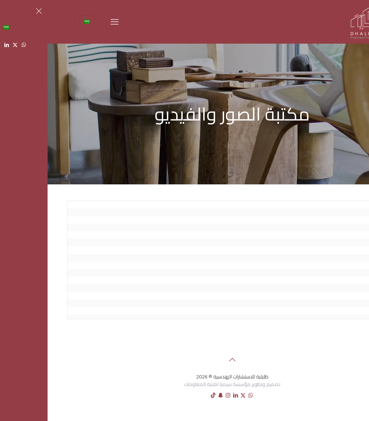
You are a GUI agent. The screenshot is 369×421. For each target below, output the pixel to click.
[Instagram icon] (180, 395)
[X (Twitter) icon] (195, 395)
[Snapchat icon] (172, 395)
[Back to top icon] (184, 359)
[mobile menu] (67, 22)
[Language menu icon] (36, 21)
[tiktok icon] (165, 395)
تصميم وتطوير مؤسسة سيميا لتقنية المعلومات (184, 384)
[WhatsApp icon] (203, 395)
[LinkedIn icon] (188, 395)
